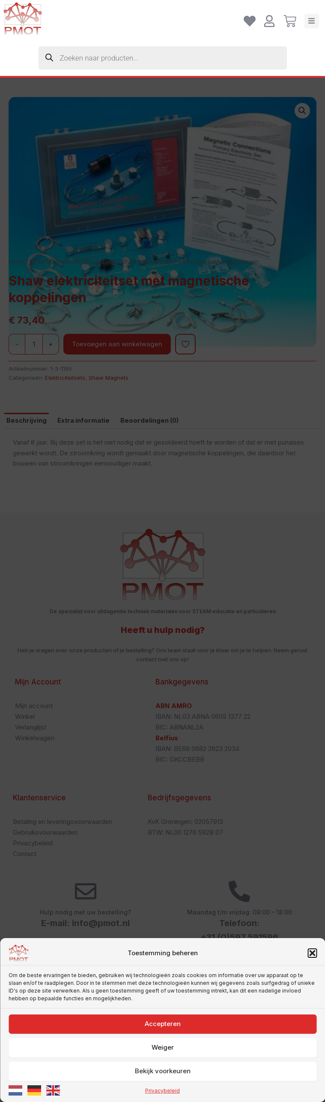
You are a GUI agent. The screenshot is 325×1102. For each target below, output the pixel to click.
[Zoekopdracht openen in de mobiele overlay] (162, 58)
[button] (312, 1081)
